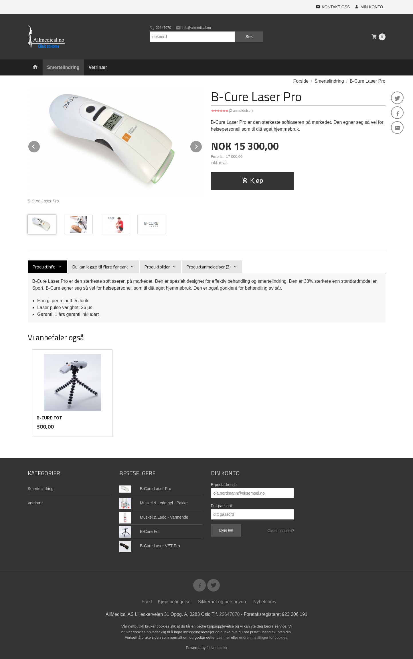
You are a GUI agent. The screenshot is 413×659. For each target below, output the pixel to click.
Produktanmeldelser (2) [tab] (208, 266)
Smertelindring (63, 67)
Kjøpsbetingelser (175, 601)
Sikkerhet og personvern (222, 601)
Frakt (147, 601)
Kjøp (252, 180)
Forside (301, 81)
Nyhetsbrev (264, 601)
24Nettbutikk (217, 648)
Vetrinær (97, 67)
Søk (249, 36)
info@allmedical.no (193, 28)
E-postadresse (224, 484)
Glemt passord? (281, 531)
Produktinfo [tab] (44, 266)
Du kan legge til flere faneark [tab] (100, 266)
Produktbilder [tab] (157, 266)
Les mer (224, 637)
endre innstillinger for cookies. (263, 637)
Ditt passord (221, 505)
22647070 (160, 28)
